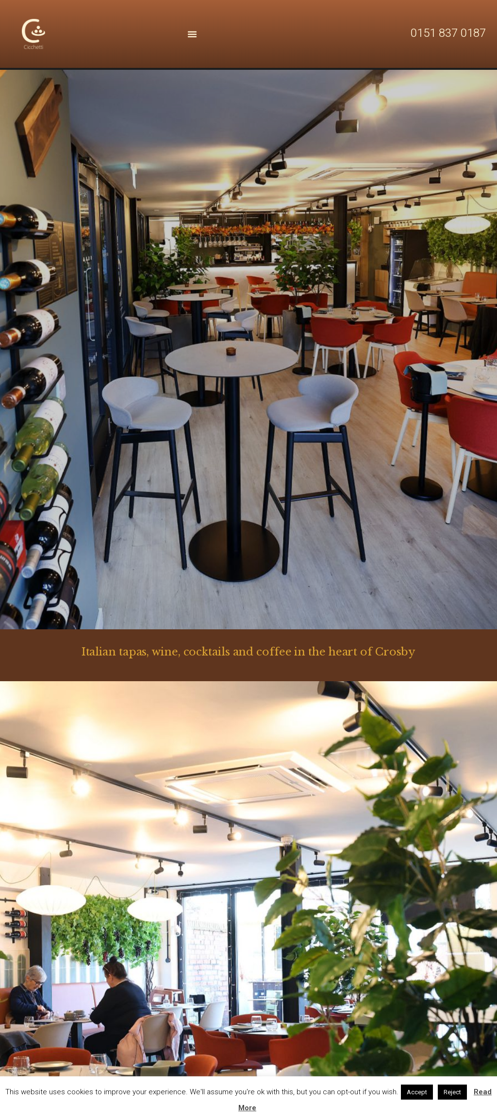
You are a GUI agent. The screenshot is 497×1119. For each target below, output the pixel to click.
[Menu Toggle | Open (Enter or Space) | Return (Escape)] (192, 34)
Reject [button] (452, 1092)
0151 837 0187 (448, 33)
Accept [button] (417, 1092)
